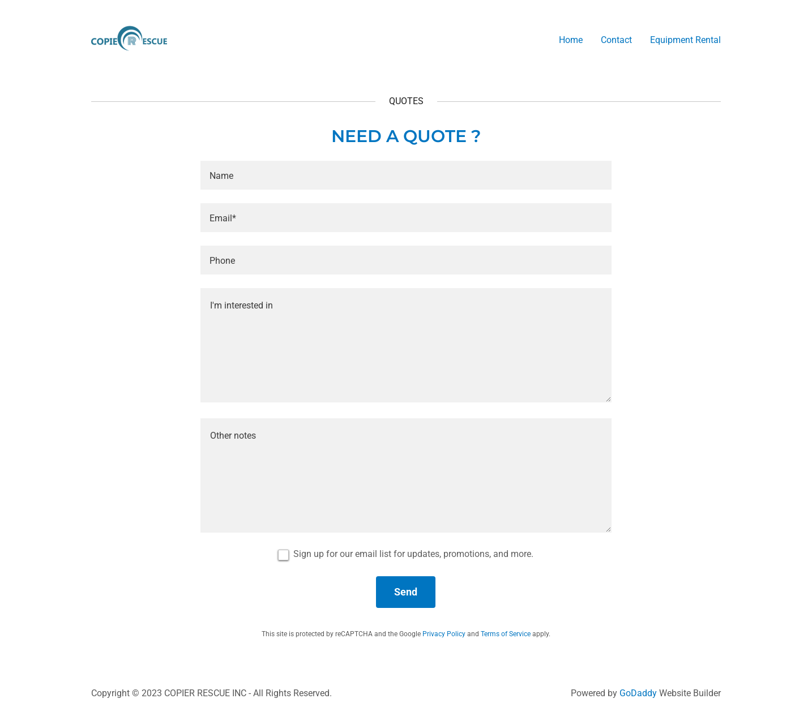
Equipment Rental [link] (685, 40)
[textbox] (405, 175)
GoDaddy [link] (638, 693)
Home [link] (571, 40)
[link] (129, 37)
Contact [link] (616, 40)
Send (405, 592)
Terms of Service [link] (506, 634)
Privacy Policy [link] (443, 634)
